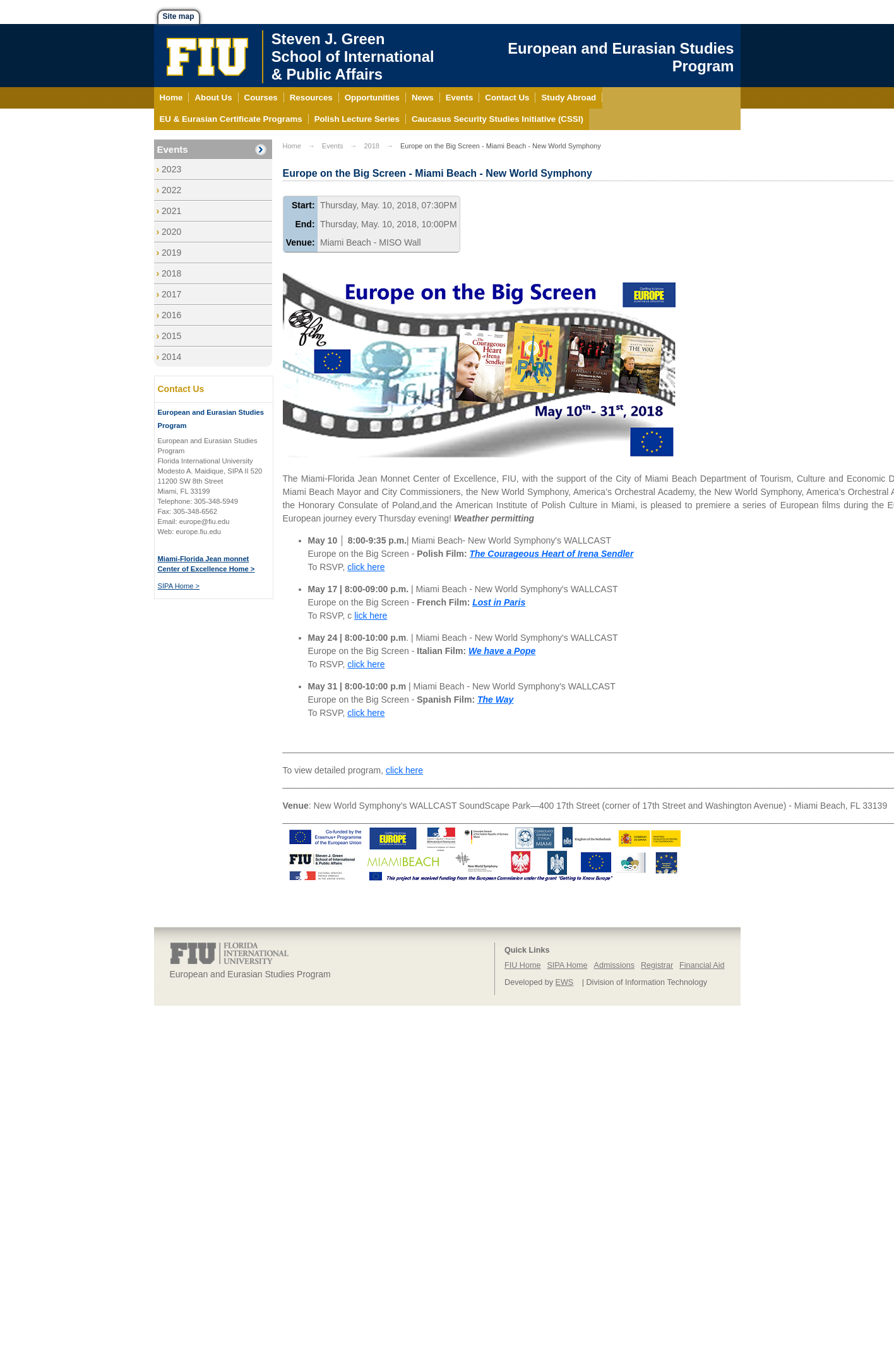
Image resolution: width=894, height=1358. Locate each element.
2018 (171, 273)
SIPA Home (567, 965)
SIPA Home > (179, 586)
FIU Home (522, 965)
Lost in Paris (498, 602)
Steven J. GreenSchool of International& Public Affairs (352, 56)
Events (172, 149)
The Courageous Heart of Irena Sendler (552, 554)
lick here (370, 616)
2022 (171, 190)
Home (292, 146)
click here (365, 567)
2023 (171, 169)
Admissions (614, 965)
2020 (171, 232)
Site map (178, 16)
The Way (495, 699)
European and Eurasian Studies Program (621, 57)
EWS (565, 982)
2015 (171, 336)
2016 (171, 315)
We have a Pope (501, 651)
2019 (171, 252)
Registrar (657, 965)
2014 (171, 357)
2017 (171, 294)
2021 (171, 211)
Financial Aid (701, 965)
